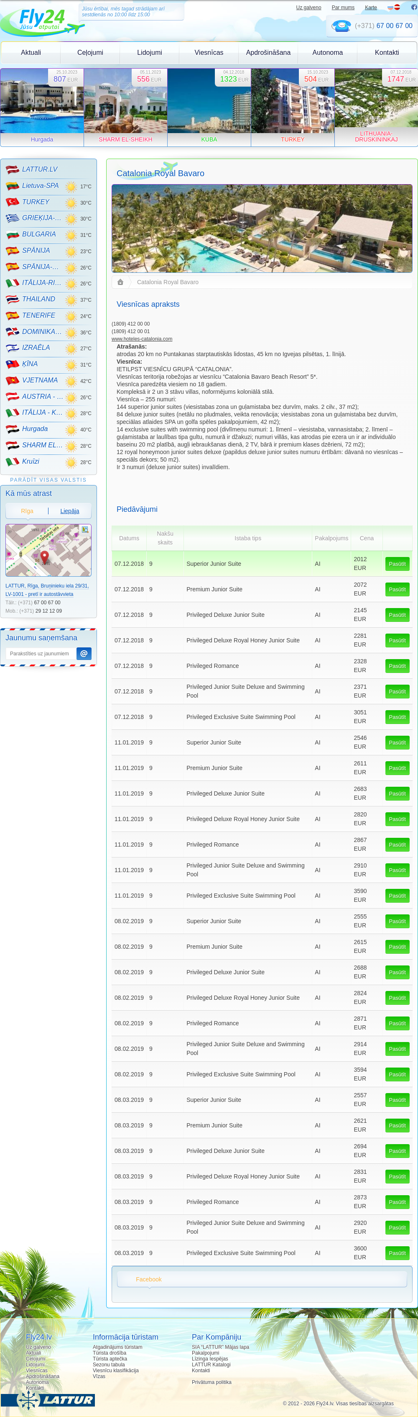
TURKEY (27, 202)
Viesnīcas (208, 52)
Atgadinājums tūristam (118, 1347)
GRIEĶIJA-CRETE (34, 218)
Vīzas (99, 1376)
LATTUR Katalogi (211, 1365)
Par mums (343, 7)
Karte (371, 7)
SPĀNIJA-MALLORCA (34, 267)
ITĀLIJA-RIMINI (34, 283)
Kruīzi (22, 462)
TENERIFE (30, 316)
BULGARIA (30, 234)
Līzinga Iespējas (210, 1359)
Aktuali (31, 52)
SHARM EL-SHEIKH (34, 445)
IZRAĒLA (27, 348)
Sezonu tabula (109, 1365)
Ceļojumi (90, 52)
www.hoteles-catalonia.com (142, 339)
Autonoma (328, 52)
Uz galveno (308, 7)
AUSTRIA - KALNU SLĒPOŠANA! (34, 396)
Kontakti (387, 52)
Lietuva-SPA (32, 186)
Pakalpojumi (205, 1353)
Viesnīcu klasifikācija (116, 1370)
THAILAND (30, 299)
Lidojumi (149, 52)
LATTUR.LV (31, 169)
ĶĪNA (21, 364)
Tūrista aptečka (110, 1359)
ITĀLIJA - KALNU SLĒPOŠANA (34, 413)
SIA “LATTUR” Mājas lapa (220, 1347)
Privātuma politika (212, 1382)
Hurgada (26, 429)
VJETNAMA (31, 380)
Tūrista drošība (109, 1353)
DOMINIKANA (34, 331)
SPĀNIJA (27, 251)
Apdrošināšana (268, 52)
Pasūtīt (397, 564)
